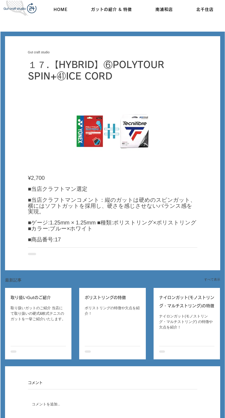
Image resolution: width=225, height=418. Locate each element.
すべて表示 (212, 279)
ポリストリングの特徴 (105, 297)
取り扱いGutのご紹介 (31, 297)
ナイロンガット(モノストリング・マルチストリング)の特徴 (186, 301)
